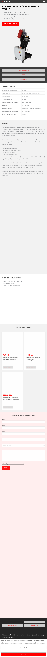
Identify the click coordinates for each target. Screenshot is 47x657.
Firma (4, 429)
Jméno (4, 423)
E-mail (4, 440)
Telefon (4, 434)
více (23, 644)
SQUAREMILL (8, 394)
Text (4, 451)
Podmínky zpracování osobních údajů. (13, 466)
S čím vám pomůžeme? (8, 446)
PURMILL (7, 356)
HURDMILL (28, 356)
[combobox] (23, 448)
